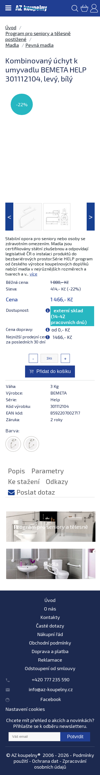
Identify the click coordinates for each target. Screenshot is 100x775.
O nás (50, 609)
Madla (12, 45)
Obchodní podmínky (50, 643)
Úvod (10, 27)
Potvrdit (75, 736)
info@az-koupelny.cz (51, 689)
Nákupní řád (50, 634)
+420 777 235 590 (51, 679)
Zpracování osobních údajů (60, 764)
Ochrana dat (45, 761)
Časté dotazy (50, 626)
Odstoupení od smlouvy (50, 668)
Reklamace (50, 660)
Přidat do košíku (53, 371)
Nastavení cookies (25, 709)
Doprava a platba (50, 651)
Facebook (50, 699)
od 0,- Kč (60, 330)
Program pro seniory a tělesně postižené (51, 533)
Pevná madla (39, 45)
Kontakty (50, 617)
